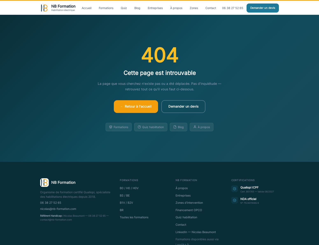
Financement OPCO (189, 210)
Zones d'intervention (189, 202)
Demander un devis (262, 7)
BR (121, 210)
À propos (176, 8)
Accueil (86, 8)
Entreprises (155, 8)
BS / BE (125, 195)
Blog (137, 8)
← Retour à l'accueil (135, 106)
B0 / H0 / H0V (129, 188)
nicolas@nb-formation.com (58, 208)
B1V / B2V (126, 202)
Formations (106, 8)
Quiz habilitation (151, 127)
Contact (210, 8)
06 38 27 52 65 (232, 8)
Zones (194, 8)
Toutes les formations (134, 217)
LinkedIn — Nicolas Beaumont (196, 232)
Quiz (124, 8)
